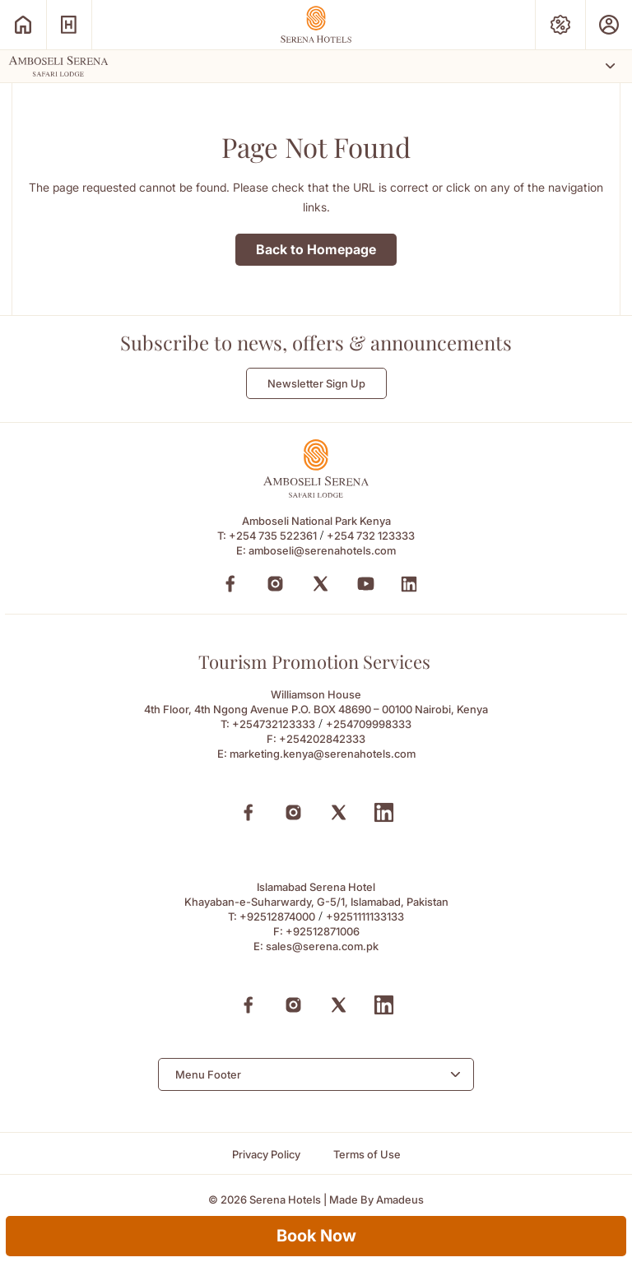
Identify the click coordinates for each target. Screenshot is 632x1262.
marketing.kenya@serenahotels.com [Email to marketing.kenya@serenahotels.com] (323, 753)
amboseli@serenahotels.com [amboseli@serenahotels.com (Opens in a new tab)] (322, 550)
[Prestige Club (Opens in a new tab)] (609, 24)
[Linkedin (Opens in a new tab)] (384, 812)
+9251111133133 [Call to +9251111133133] (365, 916)
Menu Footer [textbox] (208, 1074)
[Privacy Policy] (266, 1155)
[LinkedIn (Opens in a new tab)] (409, 584)
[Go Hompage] (316, 24)
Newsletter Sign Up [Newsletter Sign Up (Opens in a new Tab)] (316, 383)
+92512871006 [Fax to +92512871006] (323, 931)
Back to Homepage (316, 249)
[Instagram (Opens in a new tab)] (275, 583)
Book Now (316, 1236)
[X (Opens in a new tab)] (338, 812)
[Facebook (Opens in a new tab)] (230, 583)
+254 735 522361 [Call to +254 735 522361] (273, 535)
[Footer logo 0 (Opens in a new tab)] (315, 493)
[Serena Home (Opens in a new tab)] (23, 24)
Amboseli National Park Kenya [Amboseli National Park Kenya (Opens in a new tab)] (316, 520)
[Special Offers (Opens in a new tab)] (560, 24)
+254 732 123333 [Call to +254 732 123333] (371, 535)
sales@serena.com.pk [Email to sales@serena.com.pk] (322, 946)
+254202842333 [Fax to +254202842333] (322, 738)
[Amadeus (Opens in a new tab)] (400, 1200)
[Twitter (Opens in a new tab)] (320, 583)
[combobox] (316, 1074)
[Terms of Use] (367, 1155)
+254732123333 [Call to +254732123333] (273, 724)
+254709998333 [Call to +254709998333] (368, 724)
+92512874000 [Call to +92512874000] (277, 916)
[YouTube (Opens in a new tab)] (366, 583)
